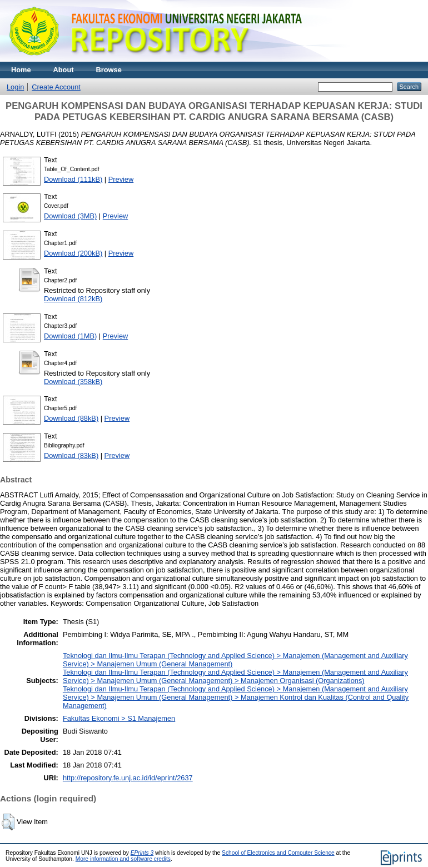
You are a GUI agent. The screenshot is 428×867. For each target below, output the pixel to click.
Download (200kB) (73, 253)
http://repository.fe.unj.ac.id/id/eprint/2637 (128, 778)
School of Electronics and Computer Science (278, 853)
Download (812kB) (73, 299)
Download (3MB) (70, 216)
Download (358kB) (73, 381)
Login (15, 87)
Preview (121, 179)
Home (21, 70)
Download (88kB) (71, 418)
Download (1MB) (70, 336)
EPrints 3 (142, 853)
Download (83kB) (71, 455)
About (63, 70)
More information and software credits (123, 859)
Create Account (56, 87)
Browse (109, 70)
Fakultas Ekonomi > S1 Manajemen (119, 718)
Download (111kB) (73, 179)
